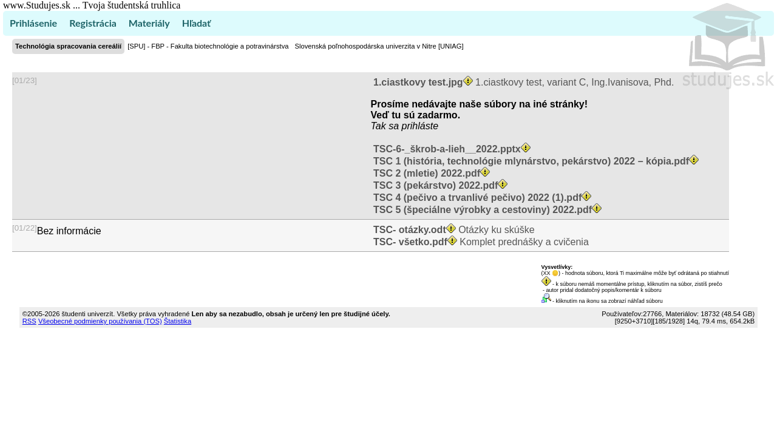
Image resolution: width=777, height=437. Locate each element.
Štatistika (177, 321)
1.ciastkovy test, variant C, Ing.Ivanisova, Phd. (522, 82)
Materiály (149, 23)
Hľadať (196, 23)
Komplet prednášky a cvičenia (480, 242)
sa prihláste (413, 126)
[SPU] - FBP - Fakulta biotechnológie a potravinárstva (207, 46)
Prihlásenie (33, 23)
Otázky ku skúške (453, 230)
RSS (29, 321)
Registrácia (93, 23)
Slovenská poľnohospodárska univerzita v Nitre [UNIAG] (378, 46)
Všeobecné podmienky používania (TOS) (100, 321)
